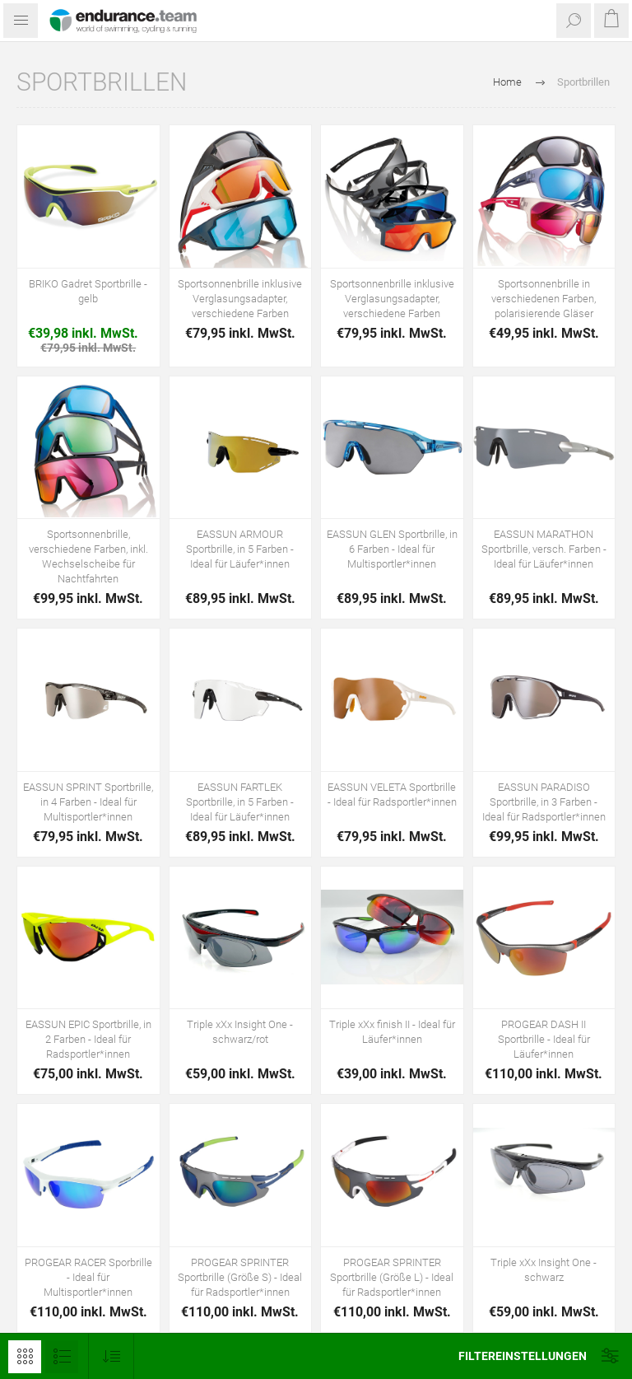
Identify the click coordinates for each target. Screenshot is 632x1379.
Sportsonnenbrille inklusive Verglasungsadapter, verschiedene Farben (240, 299)
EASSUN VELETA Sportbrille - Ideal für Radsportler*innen (392, 794)
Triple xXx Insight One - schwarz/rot (240, 1031)
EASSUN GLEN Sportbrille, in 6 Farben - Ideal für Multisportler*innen (392, 549)
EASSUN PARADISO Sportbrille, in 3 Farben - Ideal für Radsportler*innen (544, 802)
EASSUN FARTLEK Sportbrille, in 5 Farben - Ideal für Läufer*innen (240, 802)
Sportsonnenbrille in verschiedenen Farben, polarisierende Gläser (543, 299)
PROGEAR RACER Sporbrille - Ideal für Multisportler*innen (88, 1277)
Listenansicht (61, 1356)
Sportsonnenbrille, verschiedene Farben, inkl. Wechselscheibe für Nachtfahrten (88, 556)
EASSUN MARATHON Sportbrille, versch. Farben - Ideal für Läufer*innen (543, 549)
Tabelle (24, 1356)
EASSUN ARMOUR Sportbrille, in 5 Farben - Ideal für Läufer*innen (240, 549)
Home (507, 82)
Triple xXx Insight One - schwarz (543, 1269)
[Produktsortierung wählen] (111, 1356)
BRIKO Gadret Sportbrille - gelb (88, 291)
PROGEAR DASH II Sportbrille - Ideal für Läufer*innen (544, 1039)
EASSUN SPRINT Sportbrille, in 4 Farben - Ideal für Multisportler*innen (88, 802)
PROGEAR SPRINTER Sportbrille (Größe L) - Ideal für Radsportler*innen (391, 1277)
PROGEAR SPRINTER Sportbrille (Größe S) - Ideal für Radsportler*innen (240, 1277)
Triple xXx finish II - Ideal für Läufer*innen (392, 1031)
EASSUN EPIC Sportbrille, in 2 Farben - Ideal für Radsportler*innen (88, 1039)
